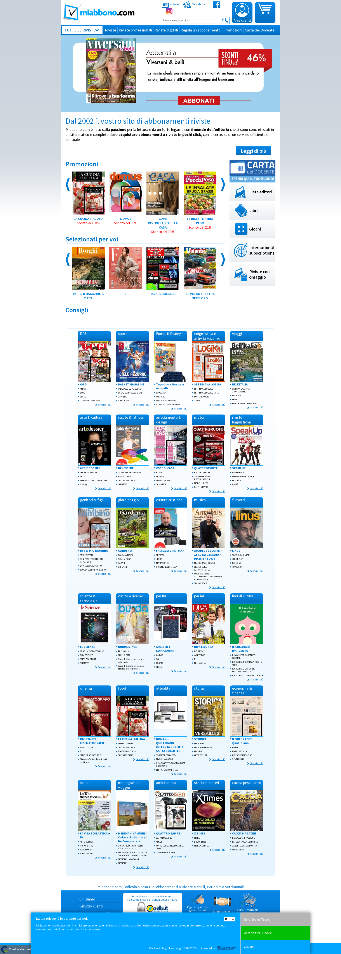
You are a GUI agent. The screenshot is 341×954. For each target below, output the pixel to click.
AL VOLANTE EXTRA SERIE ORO (200, 273)
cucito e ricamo (130, 595)
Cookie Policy (157, 948)
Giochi (255, 229)
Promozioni (232, 30)
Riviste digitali (166, 30)
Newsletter (195, 4)
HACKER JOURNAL (162, 271)
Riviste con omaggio (259, 274)
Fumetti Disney (168, 333)
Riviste (110, 30)
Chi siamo (87, 899)
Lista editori (260, 191)
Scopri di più (104, 404)
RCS (83, 333)
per (161, 595)
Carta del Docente (259, 30)
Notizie (170, 4)
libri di (242, 595)
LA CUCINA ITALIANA (88, 198)
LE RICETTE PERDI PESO (200, 200)
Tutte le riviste (80, 30)
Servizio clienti (91, 906)
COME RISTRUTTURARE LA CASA (162, 203)
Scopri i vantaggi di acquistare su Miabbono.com (248, 905)
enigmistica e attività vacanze (207, 336)
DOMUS (125, 198)
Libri (253, 210)
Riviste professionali (135, 30)
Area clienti (242, 13)
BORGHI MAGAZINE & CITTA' (88, 273)
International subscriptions (262, 250)
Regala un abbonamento (201, 30)
